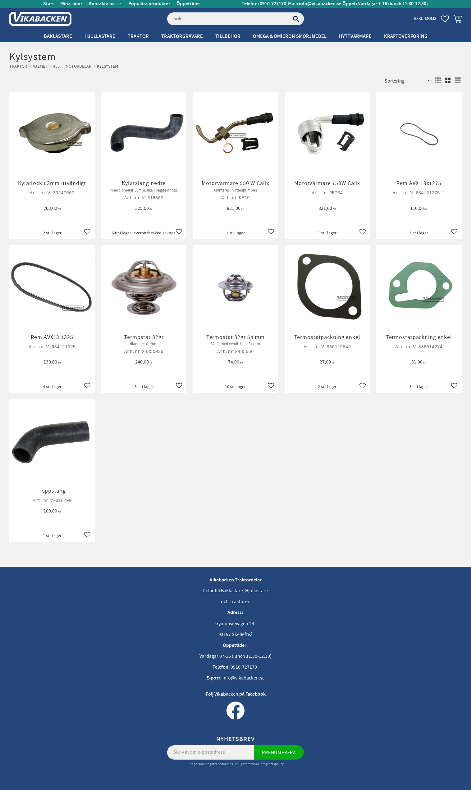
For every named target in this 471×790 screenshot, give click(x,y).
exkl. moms (425, 18)
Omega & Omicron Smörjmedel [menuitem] (290, 36)
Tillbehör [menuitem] (227, 36)
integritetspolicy (272, 764)
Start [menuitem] (48, 4)
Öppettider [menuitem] (188, 4)
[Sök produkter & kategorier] (235, 18)
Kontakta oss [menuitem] (103, 4)
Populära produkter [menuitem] (149, 4)
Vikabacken (226, 694)
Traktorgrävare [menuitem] (182, 36)
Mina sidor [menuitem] (71, 4)
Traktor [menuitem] (138, 36)
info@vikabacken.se (320, 4)
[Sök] (296, 18)
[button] (445, 19)
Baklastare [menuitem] (58, 36)
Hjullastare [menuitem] (100, 36)
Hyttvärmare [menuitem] (355, 36)
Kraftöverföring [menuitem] (406, 36)
